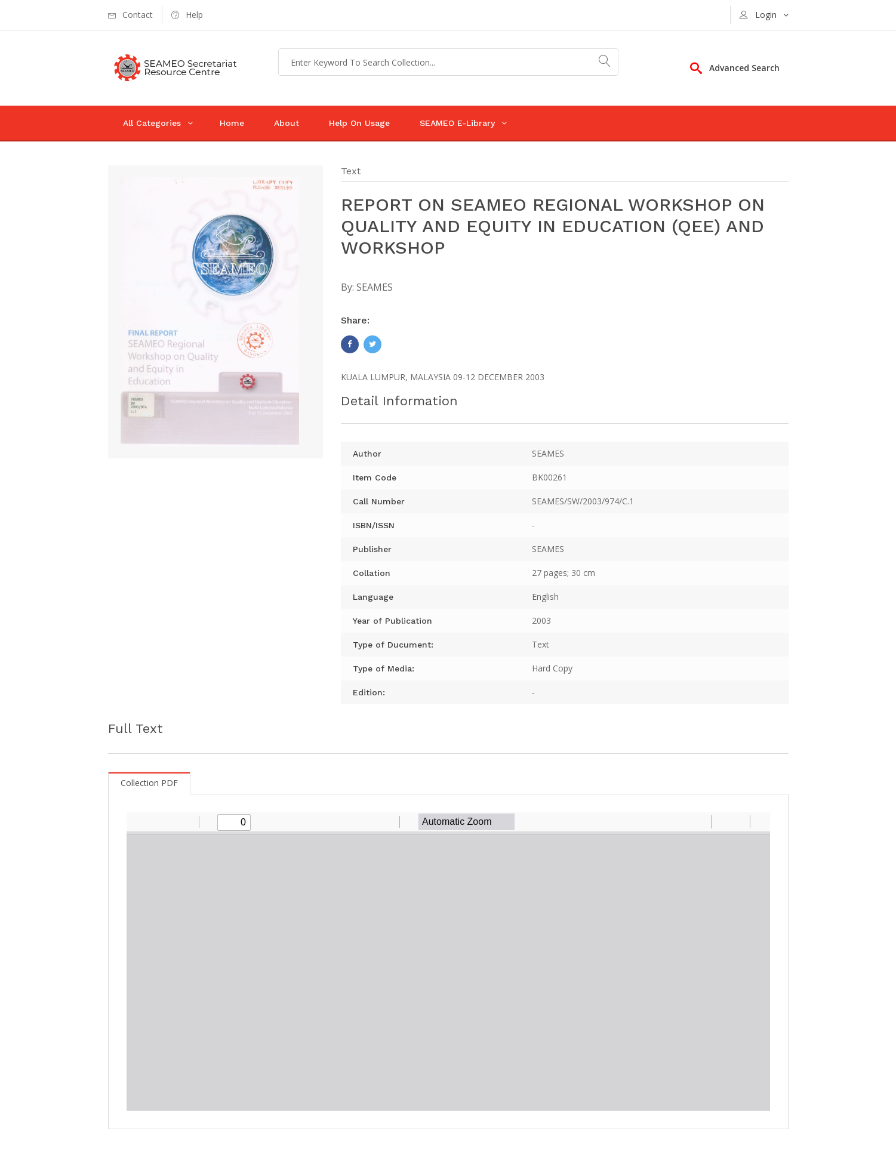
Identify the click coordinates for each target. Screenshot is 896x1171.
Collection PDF (149, 782)
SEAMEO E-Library (457, 123)
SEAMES (374, 287)
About (286, 123)
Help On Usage (359, 123)
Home (232, 123)
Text (351, 171)
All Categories (152, 123)
